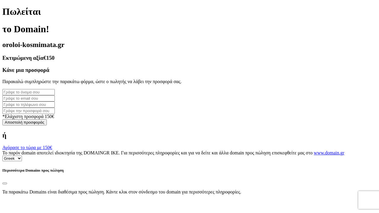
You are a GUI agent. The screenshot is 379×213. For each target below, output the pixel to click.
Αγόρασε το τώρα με (27, 147)
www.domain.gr (329, 152)
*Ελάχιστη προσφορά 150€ (28, 116)
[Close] (4, 183)
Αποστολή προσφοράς (24, 122)
